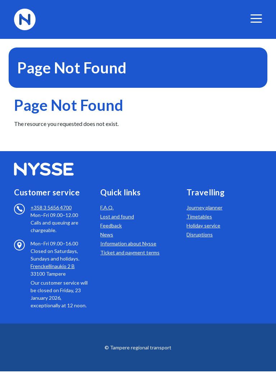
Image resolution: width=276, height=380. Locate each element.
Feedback (111, 225)
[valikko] (256, 18)
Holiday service (203, 225)
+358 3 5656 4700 (51, 207)
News (106, 234)
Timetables (199, 216)
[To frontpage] (25, 18)
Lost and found (117, 216)
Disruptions (200, 234)
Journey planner (204, 207)
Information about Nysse (128, 243)
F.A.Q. (107, 207)
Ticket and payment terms (130, 252)
